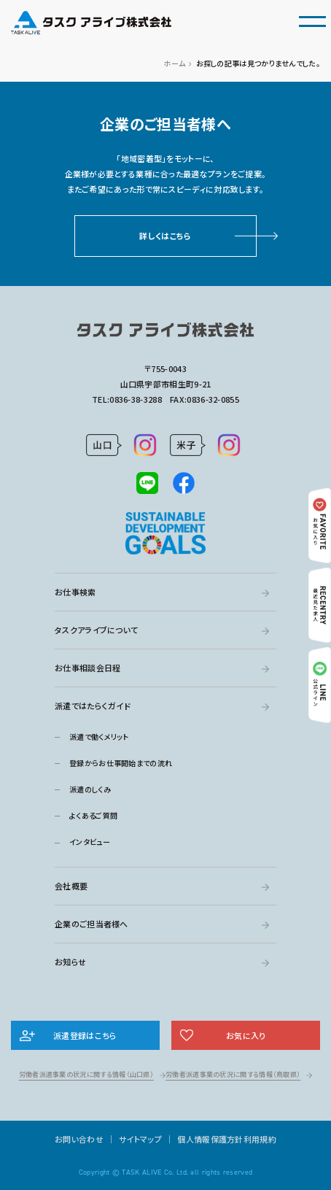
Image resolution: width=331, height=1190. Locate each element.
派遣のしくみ (90, 789)
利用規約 (260, 1139)
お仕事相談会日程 (87, 667)
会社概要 (71, 886)
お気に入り (246, 1035)
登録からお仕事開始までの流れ (120, 762)
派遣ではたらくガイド (93, 705)
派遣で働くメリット (99, 736)
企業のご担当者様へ (91, 924)
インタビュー (89, 841)
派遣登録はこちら (85, 1035)
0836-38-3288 (135, 399)
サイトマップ (140, 1139)
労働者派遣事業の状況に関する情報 (86, 1074)
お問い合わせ (79, 1139)
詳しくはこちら (165, 236)
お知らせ (70, 961)
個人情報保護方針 (210, 1139)
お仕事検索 (75, 592)
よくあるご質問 (93, 815)
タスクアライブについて (96, 629)
